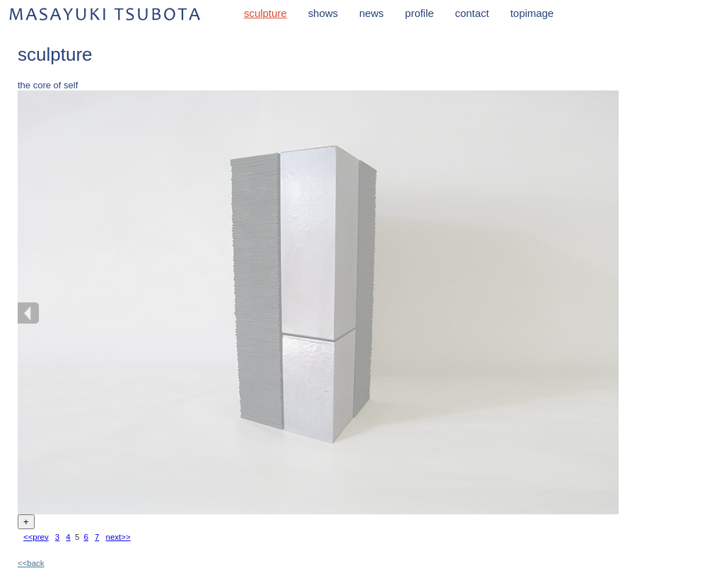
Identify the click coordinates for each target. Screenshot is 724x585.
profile (419, 13)
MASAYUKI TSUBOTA (106, 14)
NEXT (608, 313)
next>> (118, 537)
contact (472, 13)
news (371, 13)
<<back (31, 563)
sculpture (265, 13)
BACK (28, 313)
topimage (532, 13)
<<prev (36, 537)
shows (323, 13)
